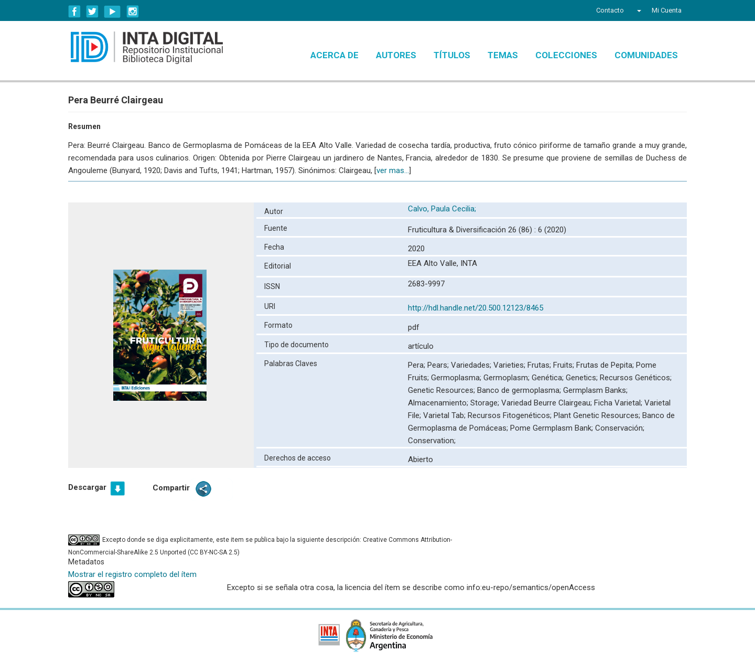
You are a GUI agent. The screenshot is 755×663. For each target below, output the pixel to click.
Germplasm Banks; (595, 390)
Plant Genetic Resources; (598, 415)
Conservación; (619, 428)
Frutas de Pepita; (606, 365)
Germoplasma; (457, 377)
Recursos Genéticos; (636, 377)
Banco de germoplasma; (520, 390)
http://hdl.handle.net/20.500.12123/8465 (475, 308)
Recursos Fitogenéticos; (511, 415)
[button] (637, 10)
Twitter (92, 11)
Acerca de (334, 55)
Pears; (439, 365)
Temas (503, 55)
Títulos (452, 55)
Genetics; (583, 377)
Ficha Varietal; (619, 403)
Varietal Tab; (445, 415)
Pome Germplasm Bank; (552, 428)
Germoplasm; (507, 377)
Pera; (417, 365)
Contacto (610, 10)
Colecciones (566, 55)
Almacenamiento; (439, 403)
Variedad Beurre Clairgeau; (547, 403)
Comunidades (646, 55)
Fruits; (564, 365)
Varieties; (510, 365)
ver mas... (392, 170)
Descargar (87, 487)
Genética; (549, 377)
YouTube (112, 11)
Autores (396, 55)
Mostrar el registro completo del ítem (132, 574)
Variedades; (472, 365)
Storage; (485, 403)
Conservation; (432, 440)
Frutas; (540, 365)
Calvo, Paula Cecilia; (443, 208)
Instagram (132, 11)
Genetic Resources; (442, 390)
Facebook (74, 11)
